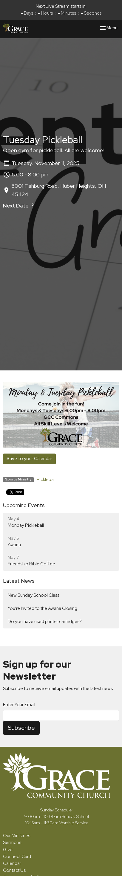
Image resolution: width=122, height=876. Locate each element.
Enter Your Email (19, 705)
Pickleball (46, 480)
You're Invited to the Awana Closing (42, 608)
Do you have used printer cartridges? (45, 622)
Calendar (12, 863)
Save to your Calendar (29, 459)
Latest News (19, 580)
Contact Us (14, 870)
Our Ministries (16, 836)
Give (8, 850)
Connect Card (17, 857)
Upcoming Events (24, 505)
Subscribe (21, 728)
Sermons (12, 843)
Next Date (19, 205)
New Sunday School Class (33, 595)
